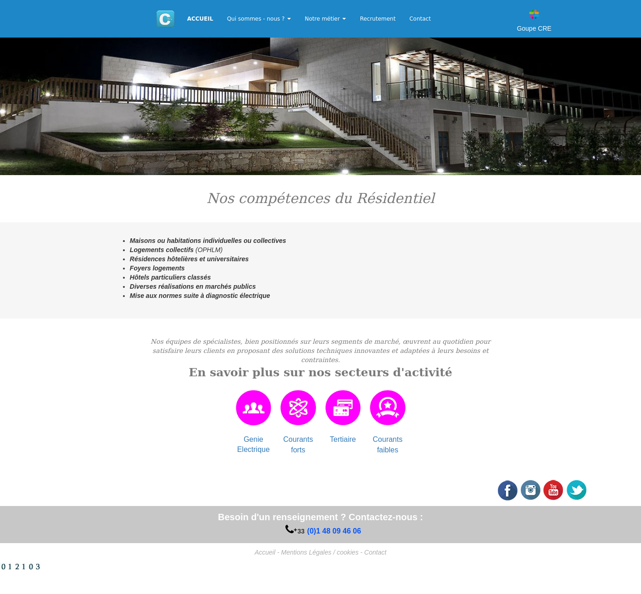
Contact (420, 19)
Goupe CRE (534, 28)
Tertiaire (343, 439)
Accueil (265, 552)
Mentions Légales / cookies (320, 552)
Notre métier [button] (325, 19)
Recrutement (378, 19)
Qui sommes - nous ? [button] (259, 19)
